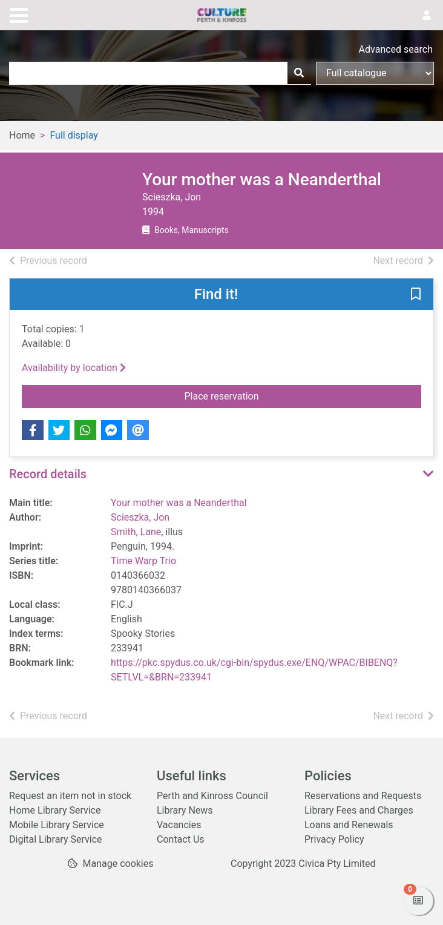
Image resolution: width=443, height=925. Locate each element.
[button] (415, 295)
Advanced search (396, 49)
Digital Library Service (55, 839)
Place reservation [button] (297, 395)
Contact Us (181, 839)
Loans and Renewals (348, 825)
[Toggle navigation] (19, 14)
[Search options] (375, 73)
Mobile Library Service (56, 825)
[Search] (299, 73)
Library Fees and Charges (358, 810)
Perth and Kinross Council (212, 796)
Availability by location (74, 368)
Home (22, 135)
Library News (185, 810)
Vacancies (179, 825)
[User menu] (426, 16)
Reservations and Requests (362, 796)
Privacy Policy (334, 839)
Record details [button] (48, 474)
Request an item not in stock (70, 796)
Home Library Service (54, 810)
